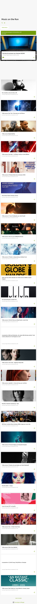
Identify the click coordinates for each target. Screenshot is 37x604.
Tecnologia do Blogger (18, 602)
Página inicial (5, 27)
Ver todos (4, 33)
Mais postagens (18, 598)
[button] (34, 57)
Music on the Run (10, 19)
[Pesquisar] (2, 22)
